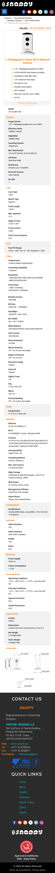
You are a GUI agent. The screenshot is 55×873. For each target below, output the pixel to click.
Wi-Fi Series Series (32, 21)
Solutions (24, 797)
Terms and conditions (19, 870)
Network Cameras (14, 21)
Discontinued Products (23, 18)
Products (7, 18)
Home (22, 781)
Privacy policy (39, 870)
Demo (22, 807)
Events (23, 812)
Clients (23, 792)
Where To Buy (26, 802)
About (22, 787)
